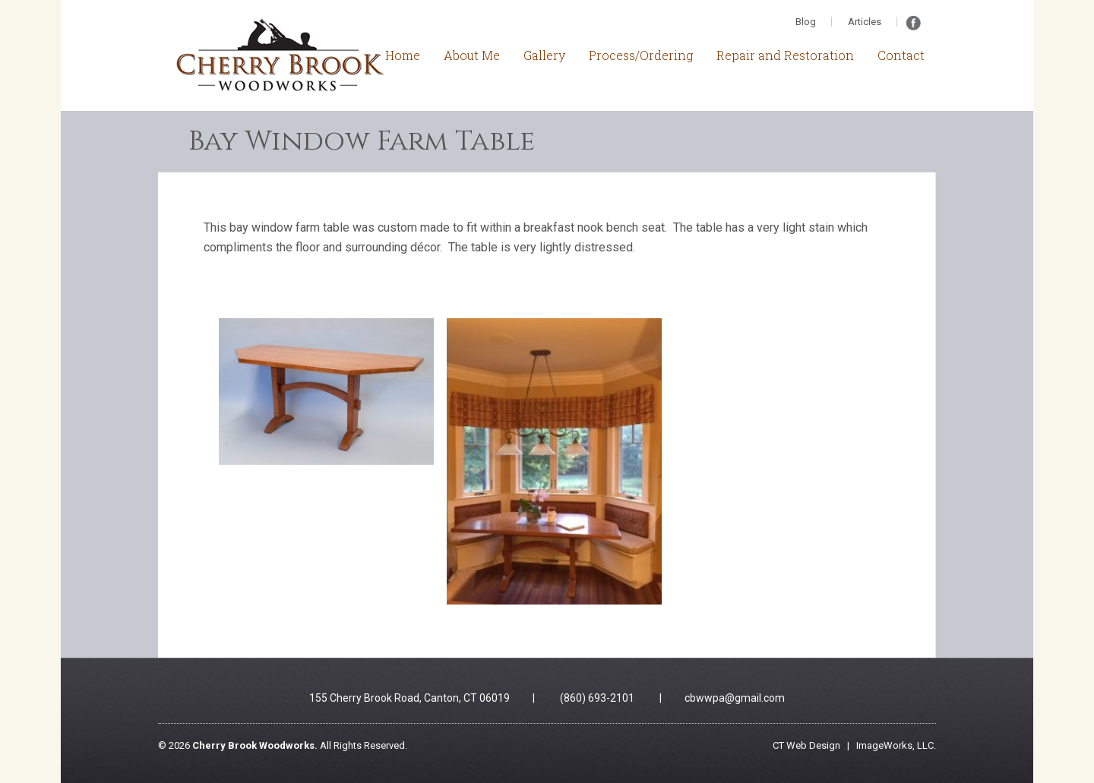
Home (402, 55)
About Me (472, 55)
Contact (901, 55)
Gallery (544, 55)
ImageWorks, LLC (895, 745)
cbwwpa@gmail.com (735, 698)
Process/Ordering (641, 55)
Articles (864, 22)
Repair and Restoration (785, 55)
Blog (805, 22)
